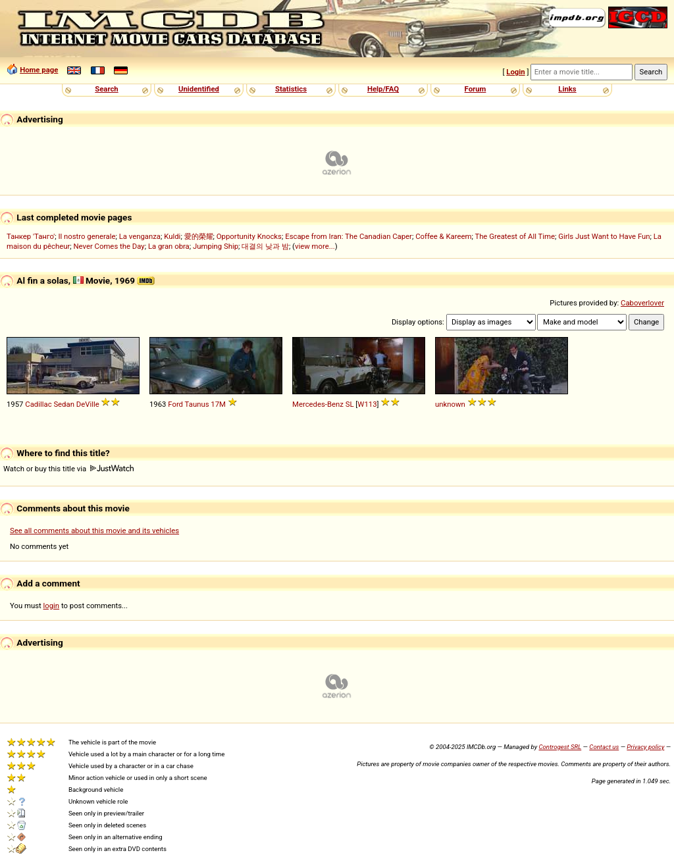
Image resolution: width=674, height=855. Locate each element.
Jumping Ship (215, 246)
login (51, 605)
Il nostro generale (86, 236)
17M (218, 404)
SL (350, 404)
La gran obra (169, 246)
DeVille (87, 404)
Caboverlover (642, 302)
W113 (366, 404)
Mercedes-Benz (318, 404)
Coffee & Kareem (443, 236)
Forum (475, 88)
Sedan (63, 404)
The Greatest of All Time (515, 236)
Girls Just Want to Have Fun (604, 236)
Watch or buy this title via (68, 468)
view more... (315, 246)
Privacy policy (645, 746)
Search (106, 88)
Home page (39, 69)
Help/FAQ (383, 88)
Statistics (291, 88)
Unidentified (198, 88)
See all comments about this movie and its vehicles (94, 530)
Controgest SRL (559, 746)
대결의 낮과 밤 (265, 246)
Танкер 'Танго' (31, 236)
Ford (175, 404)
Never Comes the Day (109, 246)
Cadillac (38, 404)
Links (567, 88)
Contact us (604, 746)
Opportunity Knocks (249, 236)
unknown (450, 404)
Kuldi (172, 236)
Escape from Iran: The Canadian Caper (348, 236)
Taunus (197, 404)
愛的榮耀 (198, 236)
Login (515, 71)
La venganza (140, 236)
